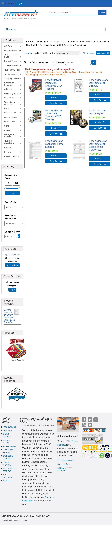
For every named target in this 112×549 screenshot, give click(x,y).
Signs (6, 126)
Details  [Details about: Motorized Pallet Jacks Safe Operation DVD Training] (55, 128)
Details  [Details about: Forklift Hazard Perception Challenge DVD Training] (55, 97)
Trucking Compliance (9, 142)
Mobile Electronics (12, 50)
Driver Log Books (11, 93)
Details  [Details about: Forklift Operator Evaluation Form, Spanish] (55, 156)
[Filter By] (78, 62)
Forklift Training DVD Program (97, 112)
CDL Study (8, 98)
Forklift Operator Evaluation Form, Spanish (54, 144)
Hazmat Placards (11, 61)
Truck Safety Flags (12, 70)
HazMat (7, 147)
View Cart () (101, 4)
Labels (7, 108)
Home (28, 53)
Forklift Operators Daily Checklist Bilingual (98, 83)
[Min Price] (8, 183)
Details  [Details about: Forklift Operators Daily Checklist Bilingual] (99, 95)
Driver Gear (9, 89)
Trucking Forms (11, 74)
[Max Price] (16, 183)
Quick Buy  (56, 103)
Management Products (10, 135)
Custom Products (11, 156)
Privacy (25, 520)
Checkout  (103, 53)
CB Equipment (10, 46)
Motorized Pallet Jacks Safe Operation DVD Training (53, 115)
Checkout (12, 265)
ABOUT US (7, 481)
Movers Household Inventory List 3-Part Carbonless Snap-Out (9, 316)
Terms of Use (7, 520)
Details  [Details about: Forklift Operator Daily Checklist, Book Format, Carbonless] (99, 158)
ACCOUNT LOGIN (9, 427)
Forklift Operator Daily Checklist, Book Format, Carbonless (98, 145)
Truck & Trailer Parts (10, 56)
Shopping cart (13, 255)
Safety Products (11, 65)
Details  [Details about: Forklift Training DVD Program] (99, 122)
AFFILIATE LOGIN (9, 446)
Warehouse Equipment (9, 84)
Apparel (7, 130)
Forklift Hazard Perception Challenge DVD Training (53, 84)
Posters (7, 152)
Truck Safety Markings (9, 103)
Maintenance (9, 122)
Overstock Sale (10, 117)
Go (93, 62)
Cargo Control (10, 113)
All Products (88, 53)
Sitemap (16, 520)
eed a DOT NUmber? (64, 469)
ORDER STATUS (9, 431)
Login (19, 3)
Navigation (11, 29)
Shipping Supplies (12, 78)
